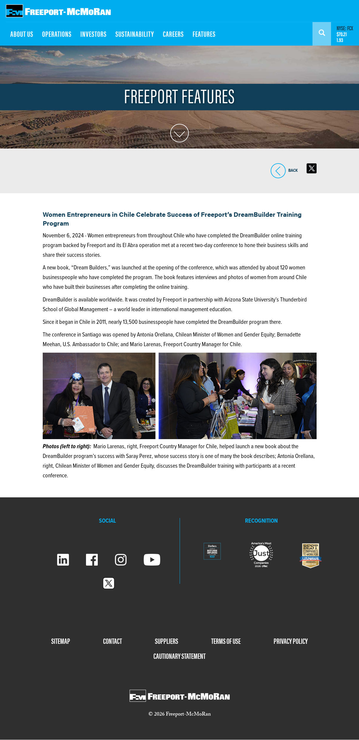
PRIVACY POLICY (291, 640)
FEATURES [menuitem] (204, 33)
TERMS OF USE (226, 640)
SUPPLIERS (166, 640)
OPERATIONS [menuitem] (57, 33)
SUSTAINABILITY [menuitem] (134, 33)
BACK (278, 170)
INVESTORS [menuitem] (93, 33)
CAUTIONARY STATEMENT (179, 655)
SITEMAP (60, 640)
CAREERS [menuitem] (173, 33)
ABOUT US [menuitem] (21, 33)
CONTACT (112, 640)
